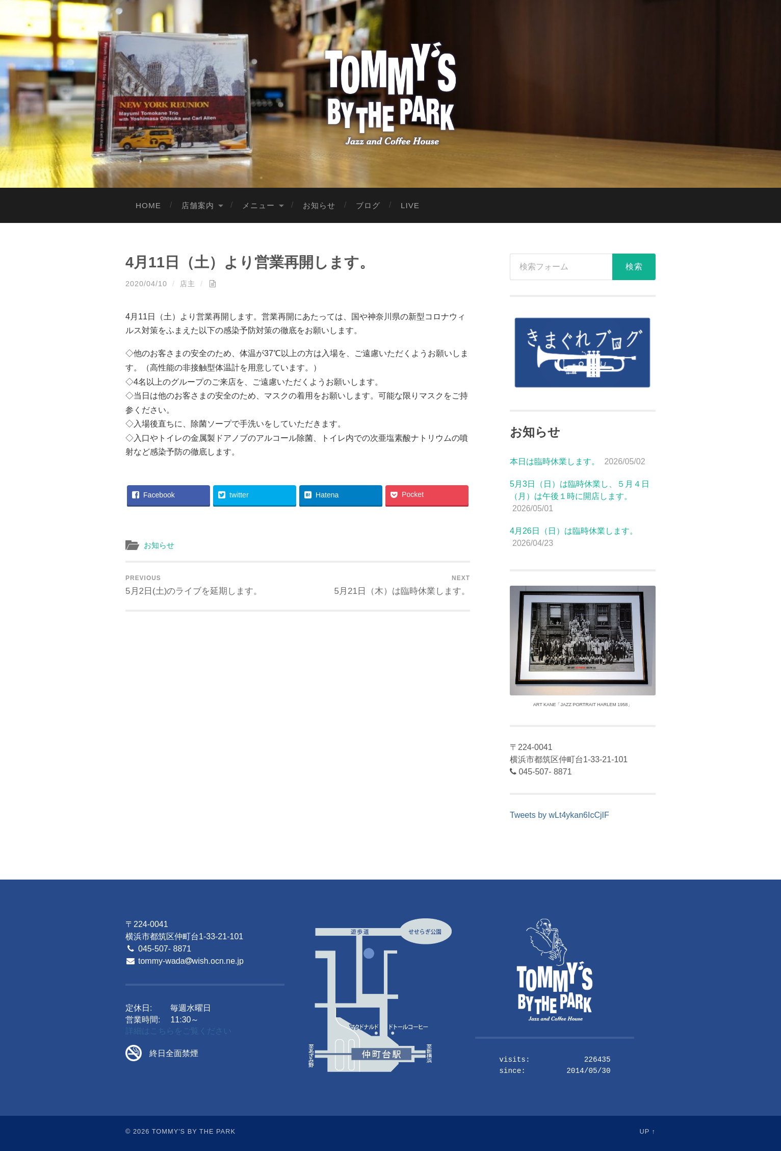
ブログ (368, 205)
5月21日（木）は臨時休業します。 (402, 585)
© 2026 (137, 1131)
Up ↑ (648, 1131)
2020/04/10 (146, 284)
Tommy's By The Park (194, 1131)
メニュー (258, 205)
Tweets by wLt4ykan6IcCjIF (559, 815)
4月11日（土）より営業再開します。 (249, 262)
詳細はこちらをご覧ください (178, 1031)
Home (148, 205)
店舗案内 (197, 205)
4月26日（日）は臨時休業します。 (574, 531)
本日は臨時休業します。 (555, 461)
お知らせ (319, 205)
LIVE (410, 205)
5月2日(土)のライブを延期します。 (193, 585)
